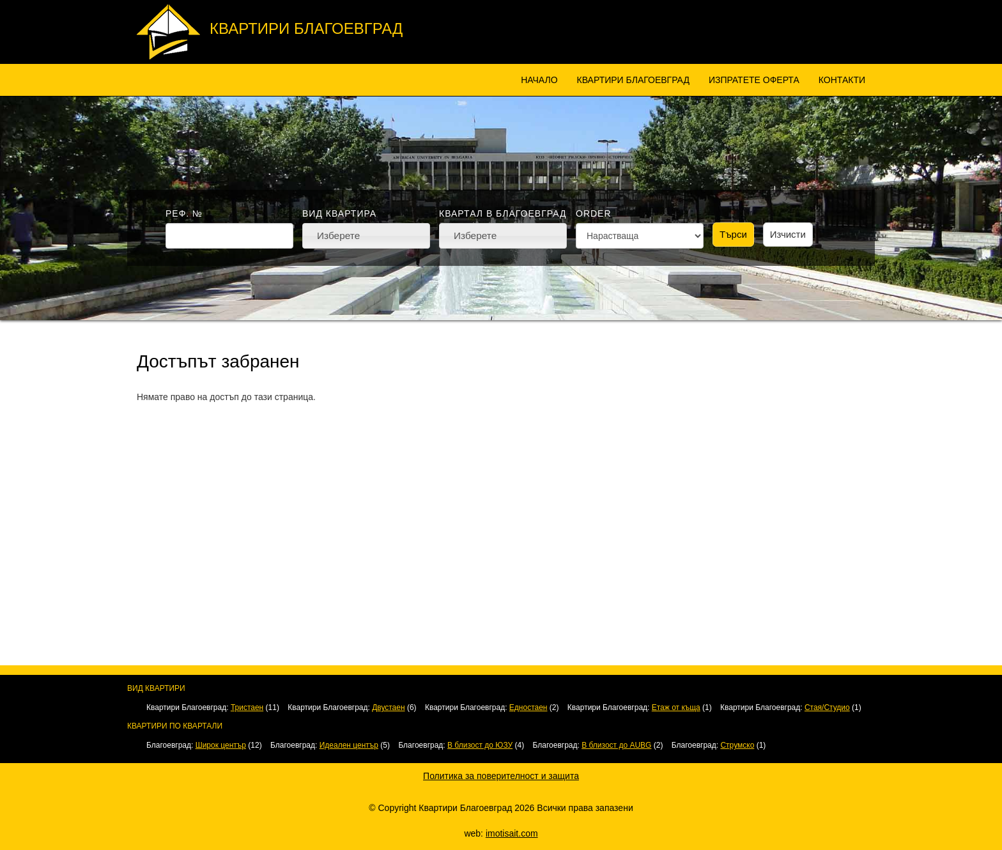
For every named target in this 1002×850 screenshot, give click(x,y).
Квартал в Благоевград (502, 213)
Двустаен (388, 707)
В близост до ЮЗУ (480, 745)
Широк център (221, 745)
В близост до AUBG (616, 745)
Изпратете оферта (754, 80)
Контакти (842, 80)
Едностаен (528, 707)
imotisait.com (512, 833)
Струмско (737, 745)
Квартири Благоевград (306, 28)
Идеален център (349, 745)
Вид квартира (339, 213)
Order (594, 213)
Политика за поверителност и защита (501, 776)
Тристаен (247, 707)
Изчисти (788, 234)
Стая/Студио (827, 707)
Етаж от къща (676, 707)
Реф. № (184, 213)
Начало (539, 80)
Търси (733, 234)
